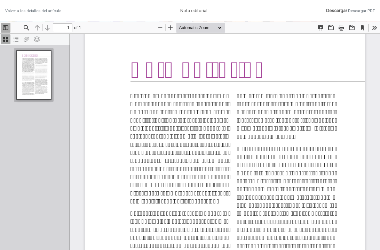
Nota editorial (193, 10)
